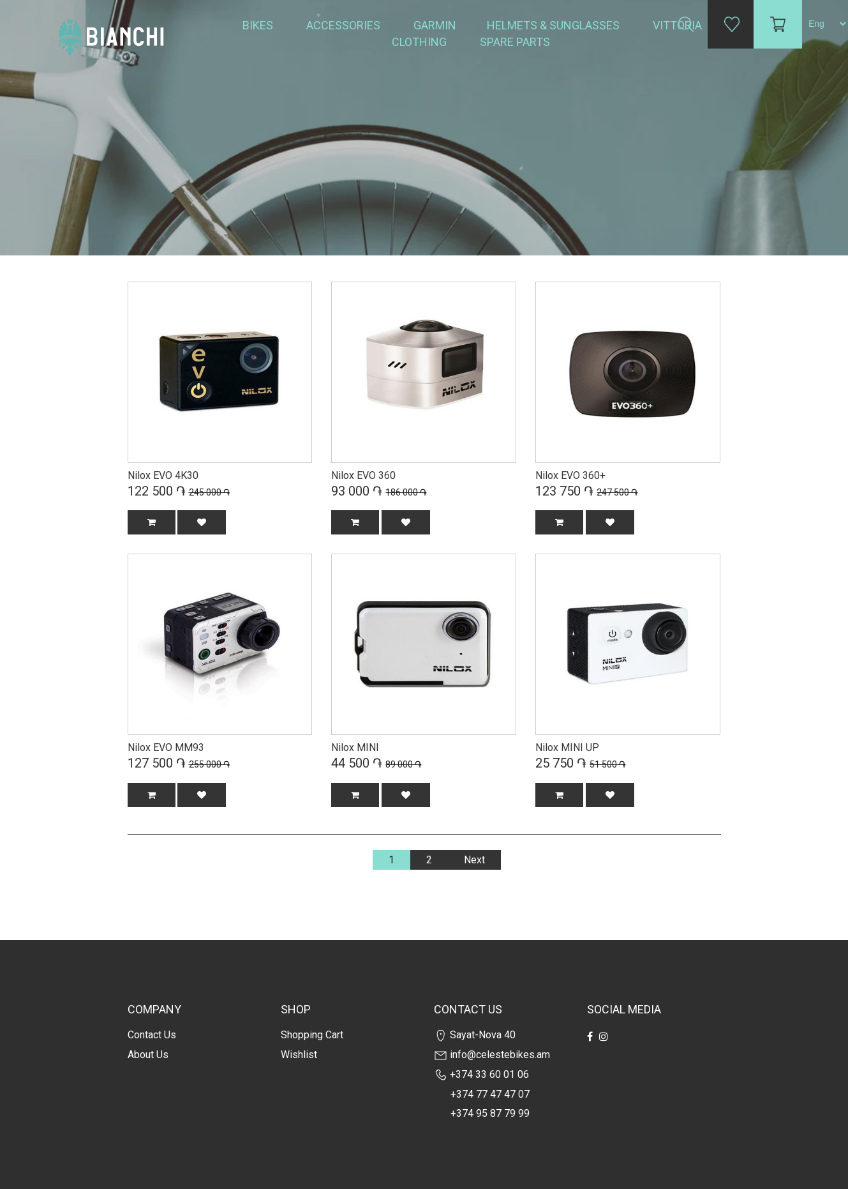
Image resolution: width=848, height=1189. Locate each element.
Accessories (344, 25)
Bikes (259, 25)
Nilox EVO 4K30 (163, 475)
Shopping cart (312, 1035)
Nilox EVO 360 (363, 475)
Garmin (434, 25)
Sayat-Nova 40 (475, 1035)
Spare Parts (516, 42)
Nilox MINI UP (567, 747)
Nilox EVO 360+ (570, 475)
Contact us (152, 1035)
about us (148, 1055)
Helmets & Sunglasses (554, 25)
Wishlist (299, 1055)
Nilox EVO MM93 (166, 747)
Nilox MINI (355, 747)
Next (474, 860)
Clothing (420, 42)
